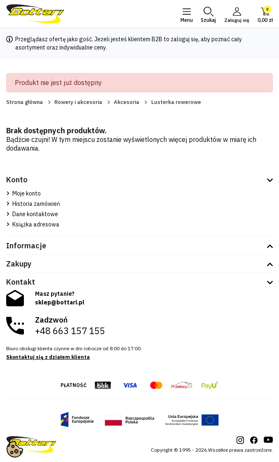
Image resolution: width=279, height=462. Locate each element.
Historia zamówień (33, 203)
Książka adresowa (32, 224)
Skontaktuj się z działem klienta (48, 357)
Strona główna (24, 102)
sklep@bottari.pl (59, 302)
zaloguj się (184, 39)
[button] (208, 14)
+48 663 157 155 (70, 331)
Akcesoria (126, 102)
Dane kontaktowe (32, 214)
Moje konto (23, 193)
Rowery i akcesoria (78, 102)
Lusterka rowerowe (176, 102)
